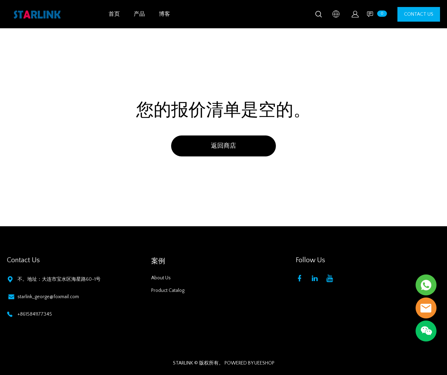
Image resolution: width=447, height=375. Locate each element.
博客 (164, 14)
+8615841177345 (34, 314)
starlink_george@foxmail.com (48, 297)
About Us (161, 278)
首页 (114, 14)
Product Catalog (167, 290)
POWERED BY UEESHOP (249, 363)
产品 (139, 14)
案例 (158, 261)
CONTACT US (418, 14)
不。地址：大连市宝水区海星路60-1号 (59, 279)
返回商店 (223, 145)
